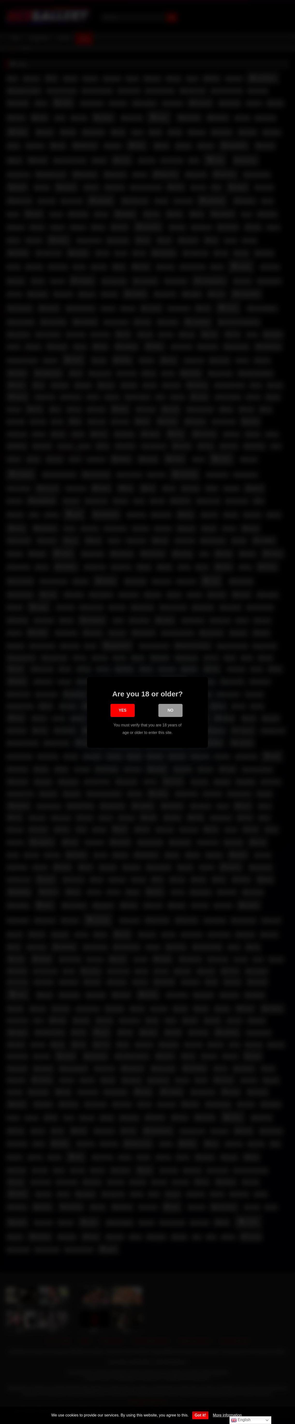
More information (227, 1415)
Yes (122, 711)
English (241, 1420)
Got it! (200, 1415)
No (170, 711)
